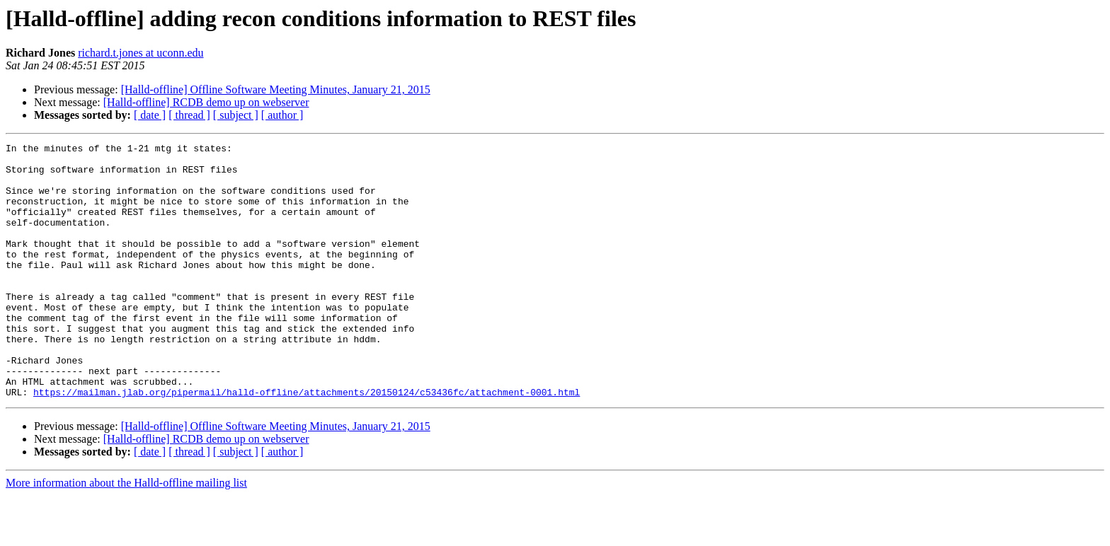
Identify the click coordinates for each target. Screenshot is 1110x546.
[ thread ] (189, 115)
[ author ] (282, 115)
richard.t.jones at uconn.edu (140, 53)
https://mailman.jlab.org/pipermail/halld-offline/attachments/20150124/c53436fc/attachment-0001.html (306, 442)
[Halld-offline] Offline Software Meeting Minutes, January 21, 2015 (275, 89)
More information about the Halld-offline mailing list (126, 534)
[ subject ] (235, 115)
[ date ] (150, 115)
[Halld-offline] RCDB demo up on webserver (206, 102)
